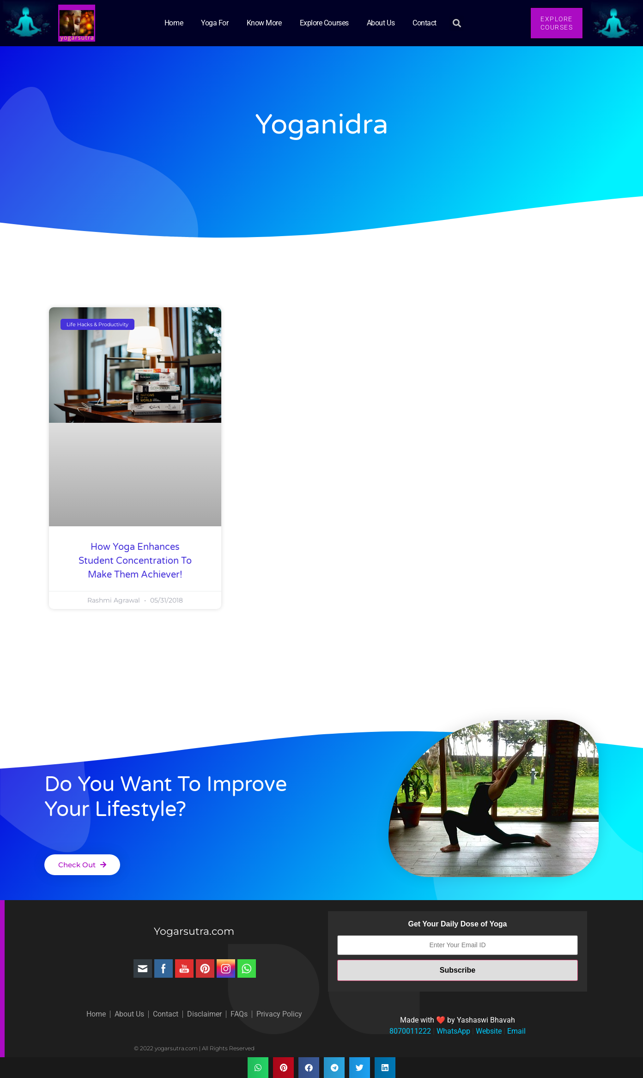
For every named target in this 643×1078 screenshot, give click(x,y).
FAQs (239, 1014)
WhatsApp (452, 1031)
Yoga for (214, 22)
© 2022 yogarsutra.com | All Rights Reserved (194, 1048)
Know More (264, 22)
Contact (424, 22)
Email (515, 1031)
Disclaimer (204, 1014)
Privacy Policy (279, 1014)
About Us (380, 22)
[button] (456, 23)
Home (173, 22)
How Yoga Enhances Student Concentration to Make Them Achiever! (135, 561)
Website (488, 1031)
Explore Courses (324, 22)
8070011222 (410, 1031)
